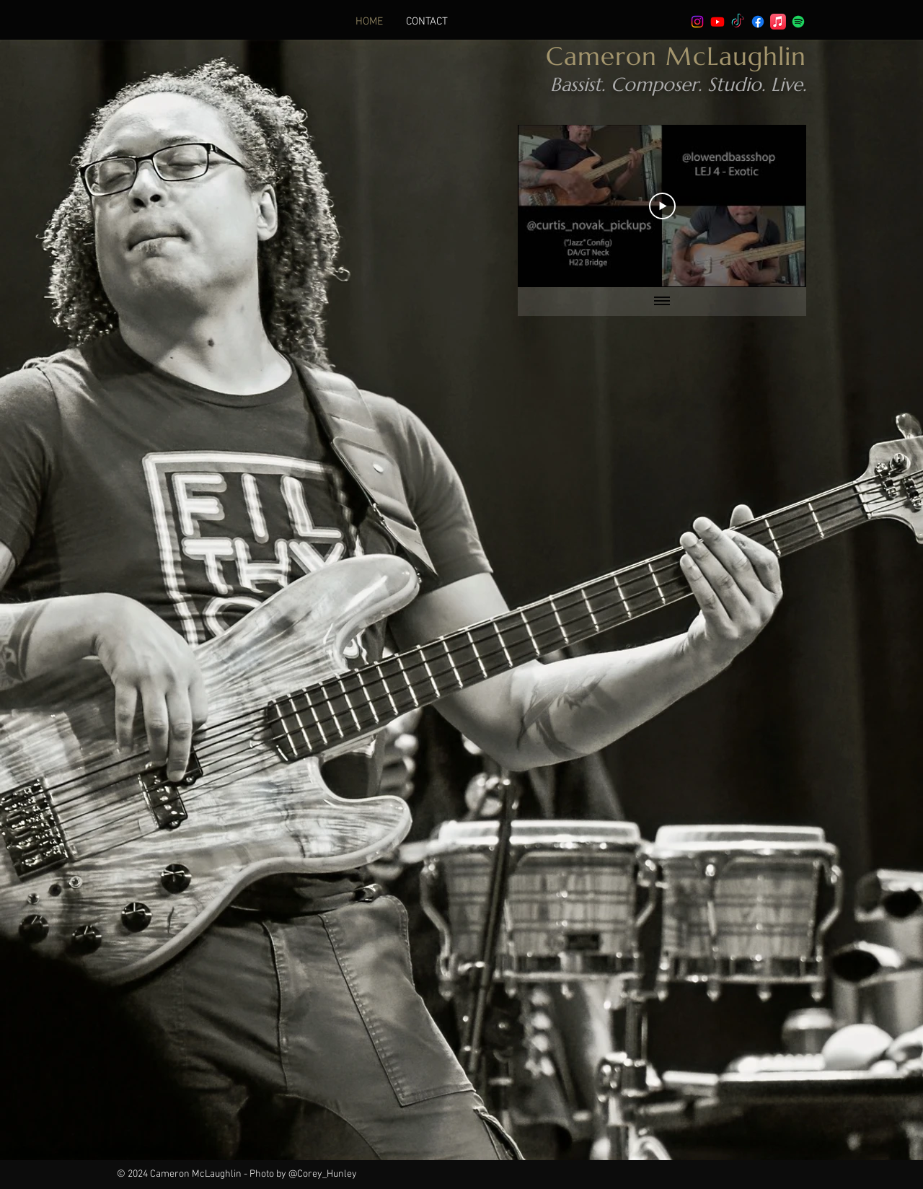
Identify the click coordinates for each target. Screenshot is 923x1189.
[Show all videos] (662, 301)
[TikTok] (738, 22)
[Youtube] (717, 22)
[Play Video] (662, 205)
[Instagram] (697, 22)
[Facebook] (758, 22)
